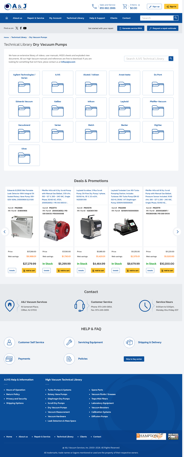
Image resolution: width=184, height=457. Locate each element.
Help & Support (97, 18)
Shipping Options (15, 402)
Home (6, 37)
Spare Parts (97, 389)
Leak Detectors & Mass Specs (62, 420)
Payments (24, 358)
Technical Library (75, 18)
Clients (113, 18)
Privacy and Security (16, 398)
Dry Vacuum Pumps (39, 37)
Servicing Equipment (90, 342)
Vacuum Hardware (57, 416)
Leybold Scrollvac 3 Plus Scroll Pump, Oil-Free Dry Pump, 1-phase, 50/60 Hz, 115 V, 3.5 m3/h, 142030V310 (90, 195)
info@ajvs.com (68, 61)
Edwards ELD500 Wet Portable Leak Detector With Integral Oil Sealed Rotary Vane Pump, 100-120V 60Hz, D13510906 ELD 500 (20, 195)
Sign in (173, 6)
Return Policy (13, 394)
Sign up (156, 6)
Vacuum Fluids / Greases (104, 394)
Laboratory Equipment (103, 402)
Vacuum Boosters (100, 407)
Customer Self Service (31, 342)
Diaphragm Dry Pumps (59, 398)
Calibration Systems (101, 411)
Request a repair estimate (164, 28)
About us (17, 18)
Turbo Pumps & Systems (59, 389)
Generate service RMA (132, 28)
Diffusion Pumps (100, 416)
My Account (55, 18)
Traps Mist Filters (100, 398)
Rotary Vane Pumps (57, 394)
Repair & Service (35, 18)
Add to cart (30, 270)
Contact (126, 18)
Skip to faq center (134, 358)
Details (12, 270)
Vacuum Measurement (59, 411)
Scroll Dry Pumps (56, 402)
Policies (83, 358)
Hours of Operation (15, 389)
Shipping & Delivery (150, 342)
